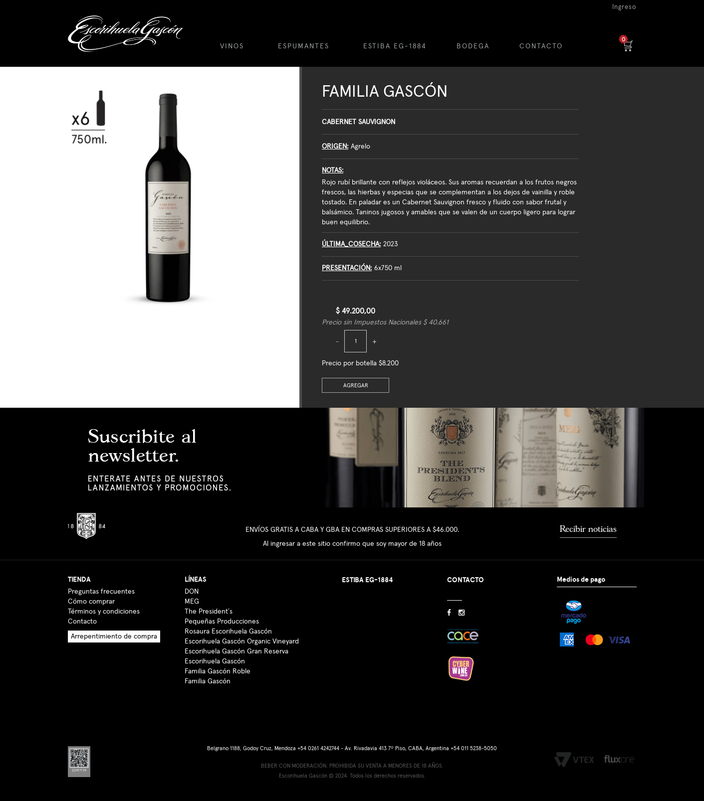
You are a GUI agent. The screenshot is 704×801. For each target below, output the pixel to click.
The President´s (209, 611)
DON (192, 591)
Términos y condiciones (104, 611)
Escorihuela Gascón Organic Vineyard (242, 641)
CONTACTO (541, 46)
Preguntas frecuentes (101, 591)
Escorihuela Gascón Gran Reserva (236, 651)
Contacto (82, 621)
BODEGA (473, 46)
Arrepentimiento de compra (114, 636)
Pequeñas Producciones (222, 621)
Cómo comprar (91, 601)
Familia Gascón (385, 92)
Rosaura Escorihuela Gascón (228, 631)
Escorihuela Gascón (215, 661)
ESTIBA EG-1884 (395, 46)
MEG (192, 601)
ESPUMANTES (303, 46)
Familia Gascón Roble (217, 671)
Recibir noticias (588, 529)
